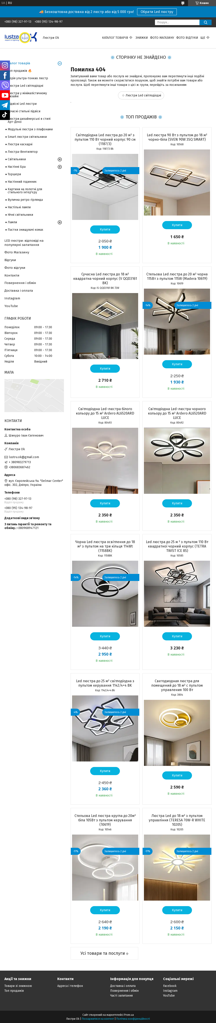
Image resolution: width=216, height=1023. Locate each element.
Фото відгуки (187, 38)
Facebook (170, 986)
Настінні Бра (17, 167)
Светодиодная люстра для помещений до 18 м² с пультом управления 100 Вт (177, 685)
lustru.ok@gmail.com (24, 457)
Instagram (12, 298)
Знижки (142, 38)
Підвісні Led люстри (22, 104)
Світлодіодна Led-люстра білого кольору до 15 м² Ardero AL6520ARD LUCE (105, 413)
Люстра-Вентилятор (23, 152)
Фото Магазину (16, 252)
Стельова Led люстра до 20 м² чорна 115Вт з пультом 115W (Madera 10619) (177, 276)
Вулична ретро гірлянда (25, 200)
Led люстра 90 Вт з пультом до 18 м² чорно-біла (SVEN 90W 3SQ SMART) (177, 137)
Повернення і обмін (20, 283)
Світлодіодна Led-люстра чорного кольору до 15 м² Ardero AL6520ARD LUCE (177, 413)
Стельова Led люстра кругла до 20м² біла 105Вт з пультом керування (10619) (105, 820)
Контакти (11, 275)
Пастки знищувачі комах (25, 230)
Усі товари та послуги (102, 953)
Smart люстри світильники (27, 137)
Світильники (17, 159)
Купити (105, 229)
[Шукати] (205, 22)
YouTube (11, 306)
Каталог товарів (115, 38)
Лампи (12, 222)
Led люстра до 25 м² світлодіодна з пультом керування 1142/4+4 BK (105, 683)
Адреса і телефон (70, 986)
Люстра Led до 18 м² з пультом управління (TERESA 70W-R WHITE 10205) (177, 820)
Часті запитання (121, 995)
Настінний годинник (22, 182)
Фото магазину (162, 38)
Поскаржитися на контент (98, 1018)
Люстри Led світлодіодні (143, 95)
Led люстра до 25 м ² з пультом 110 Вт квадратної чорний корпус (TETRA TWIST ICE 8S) (177, 546)
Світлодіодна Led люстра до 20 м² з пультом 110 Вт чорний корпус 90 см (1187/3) (105, 139)
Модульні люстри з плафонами (30, 129)
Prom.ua (129, 1014)
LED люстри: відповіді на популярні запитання (24, 243)
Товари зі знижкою (18, 986)
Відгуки (10, 260)
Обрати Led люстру (157, 12)
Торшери (14, 174)
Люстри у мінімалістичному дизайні (27, 94)
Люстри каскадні (20, 144)
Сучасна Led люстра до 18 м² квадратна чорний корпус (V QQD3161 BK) (105, 278)
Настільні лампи (19, 207)
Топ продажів (14, 991)
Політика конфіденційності (133, 1018)
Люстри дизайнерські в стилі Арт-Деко (29, 120)
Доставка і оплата (18, 291)
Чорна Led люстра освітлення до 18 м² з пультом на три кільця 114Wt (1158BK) (105, 546)
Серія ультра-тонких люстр (28, 78)
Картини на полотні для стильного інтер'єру (25, 190)
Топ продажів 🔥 (20, 71)
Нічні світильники (20, 215)
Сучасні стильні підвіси (24, 111)
